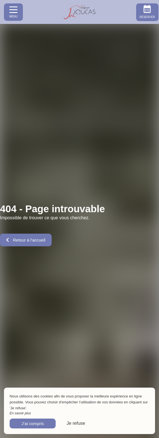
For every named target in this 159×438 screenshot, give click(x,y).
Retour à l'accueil (25, 240)
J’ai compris (32, 423)
